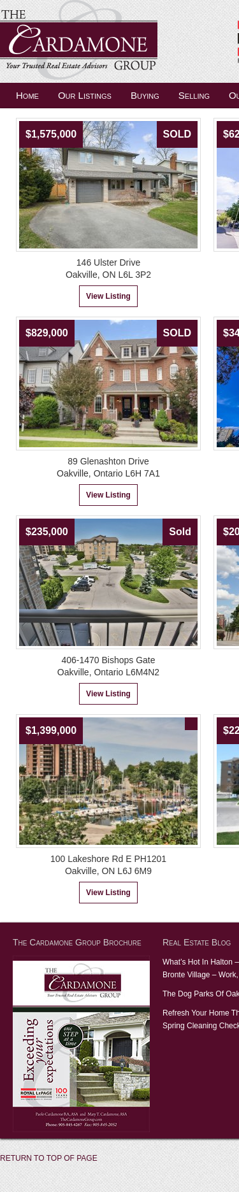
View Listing (108, 296)
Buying (145, 95)
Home (27, 95)
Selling (194, 95)
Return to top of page (49, 1158)
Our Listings (85, 95)
